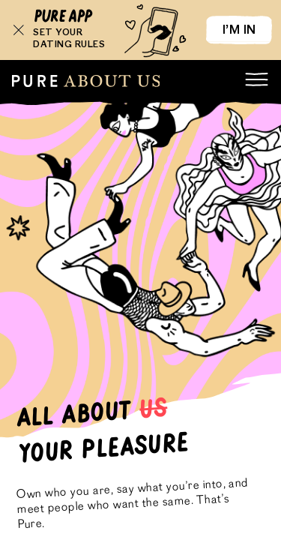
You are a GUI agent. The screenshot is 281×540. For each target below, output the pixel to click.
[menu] (257, 80)
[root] (86, 81)
